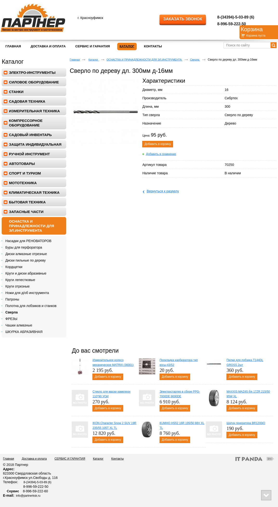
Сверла (195, 59)
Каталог (127, 46)
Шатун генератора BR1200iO (245, 423)
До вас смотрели (95, 350)
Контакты (117, 458)
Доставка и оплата (34, 458)
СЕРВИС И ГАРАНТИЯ (69, 458)
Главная (75, 59)
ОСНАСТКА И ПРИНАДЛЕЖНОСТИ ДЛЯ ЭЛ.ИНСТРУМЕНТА (144, 59)
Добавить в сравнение (161, 154)
